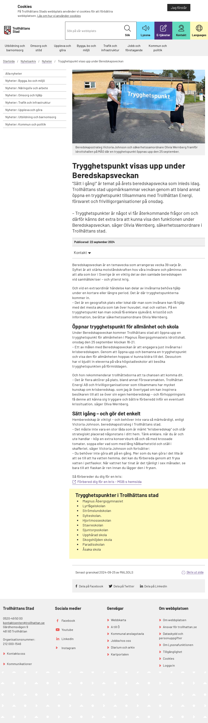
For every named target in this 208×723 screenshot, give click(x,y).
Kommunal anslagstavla (127, 633)
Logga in (169, 665)
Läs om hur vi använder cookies (59, 15)
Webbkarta (118, 620)
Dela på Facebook (91, 586)
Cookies (168, 658)
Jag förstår (179, 8)
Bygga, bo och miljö (86, 48)
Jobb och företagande (134, 48)
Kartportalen (120, 654)
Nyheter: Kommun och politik (25, 124)
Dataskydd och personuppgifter (171, 636)
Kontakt (80, 252)
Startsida (9, 61)
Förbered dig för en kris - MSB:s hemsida (109, 481)
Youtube (67, 629)
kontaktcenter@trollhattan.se (24, 623)
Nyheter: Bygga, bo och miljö (25, 80)
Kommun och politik (158, 48)
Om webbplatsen (174, 620)
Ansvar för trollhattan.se (180, 627)
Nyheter (47, 61)
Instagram (69, 648)
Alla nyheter (13, 73)
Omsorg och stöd (38, 48)
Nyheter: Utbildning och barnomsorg (30, 117)
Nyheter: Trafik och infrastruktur (28, 102)
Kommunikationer (19, 664)
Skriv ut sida (195, 572)
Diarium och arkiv (123, 647)
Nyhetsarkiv (28, 61)
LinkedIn (68, 639)
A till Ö (115, 627)
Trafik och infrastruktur (110, 48)
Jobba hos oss (121, 640)
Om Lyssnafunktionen (178, 645)
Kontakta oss (16, 653)
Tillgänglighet (172, 651)
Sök (127, 31)
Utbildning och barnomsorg (15, 48)
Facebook (68, 620)
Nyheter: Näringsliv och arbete (26, 88)
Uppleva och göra (62, 48)
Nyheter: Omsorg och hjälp (23, 95)
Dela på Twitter (124, 586)
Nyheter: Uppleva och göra (23, 110)
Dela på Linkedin (155, 586)
